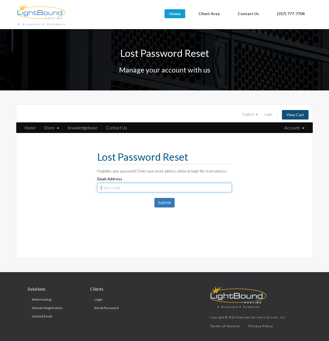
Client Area (209, 13)
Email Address (109, 179)
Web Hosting (41, 299)
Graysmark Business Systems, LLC (261, 317)
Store (51, 127)
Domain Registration (47, 308)
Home (174, 13)
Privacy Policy (261, 326)
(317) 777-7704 (291, 13)
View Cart (295, 114)
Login (268, 114)
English (250, 114)
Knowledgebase (83, 127)
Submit (164, 202)
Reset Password (106, 308)
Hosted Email (42, 316)
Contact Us (248, 13)
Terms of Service (225, 326)
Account (294, 127)
